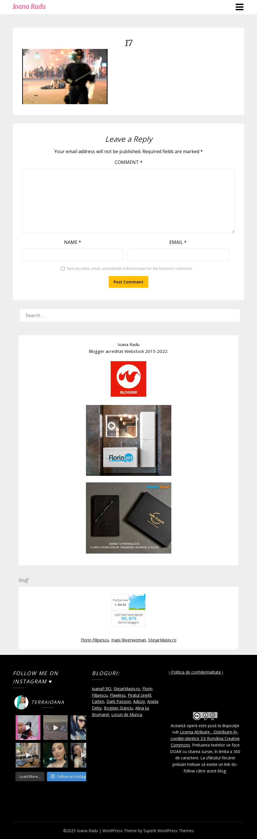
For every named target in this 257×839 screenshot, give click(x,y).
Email (178, 242)
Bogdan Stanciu (118, 708)
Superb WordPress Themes (168, 830)
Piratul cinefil (139, 695)
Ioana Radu (29, 7)
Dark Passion (118, 701)
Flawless (118, 695)
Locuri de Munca (126, 714)
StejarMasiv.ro (162, 640)
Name (72, 242)
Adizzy (139, 701)
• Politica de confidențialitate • (195, 672)
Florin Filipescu (95, 640)
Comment (129, 162)
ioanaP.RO (101, 688)
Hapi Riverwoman (128, 640)
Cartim (98, 701)
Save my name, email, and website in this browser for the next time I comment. (129, 268)
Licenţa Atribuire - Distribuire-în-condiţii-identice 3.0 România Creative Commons (205, 738)
